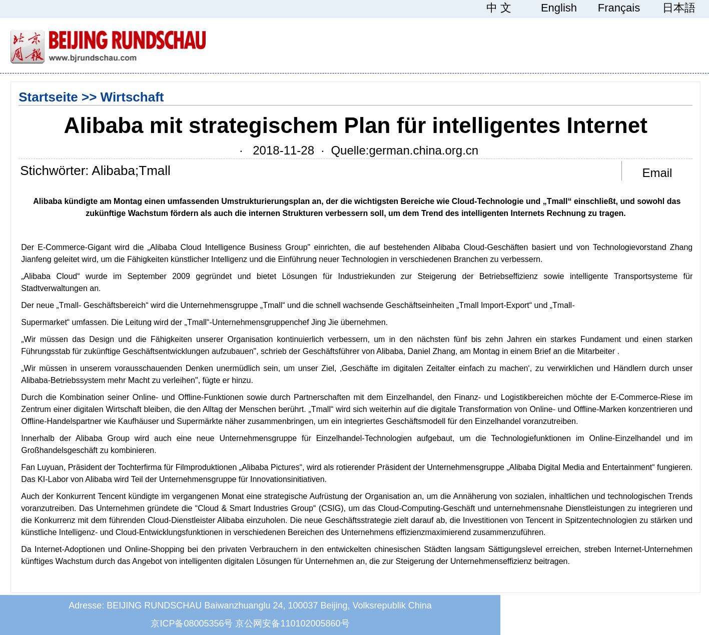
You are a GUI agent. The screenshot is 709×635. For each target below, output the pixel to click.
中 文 (498, 8)
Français (619, 8)
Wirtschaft (132, 97)
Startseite (48, 97)
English (559, 8)
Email (657, 173)
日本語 (678, 8)
